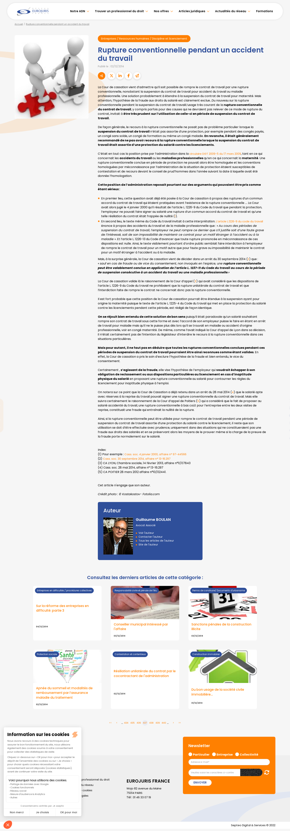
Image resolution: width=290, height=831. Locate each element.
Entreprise (225, 755)
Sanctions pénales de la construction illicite (222, 627)
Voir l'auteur (146, 533)
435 (132, 724)
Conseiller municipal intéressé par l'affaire (142, 627)
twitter (283, 401)
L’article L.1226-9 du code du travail (241, 221)
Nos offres (161, 11)
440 (164, 724)
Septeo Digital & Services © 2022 (251, 827)
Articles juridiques (192, 11)
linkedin (283, 408)
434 (126, 724)
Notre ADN (77, 11)
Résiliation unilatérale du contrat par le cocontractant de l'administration (144, 675)
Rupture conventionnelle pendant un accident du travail (57, 24)
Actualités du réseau (230, 11)
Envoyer (200, 784)
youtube (283, 415)
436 (139, 724)
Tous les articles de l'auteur (156, 541)
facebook (283, 393)
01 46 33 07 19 (142, 799)
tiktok (283, 438)
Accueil (19, 24)
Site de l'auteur (148, 545)
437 (145, 724)
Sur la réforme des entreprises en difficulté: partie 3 (64, 609)
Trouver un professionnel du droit (119, 11)
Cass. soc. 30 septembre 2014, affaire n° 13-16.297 (138, 459)
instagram (283, 423)
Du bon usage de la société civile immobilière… (218, 693)
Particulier (201, 755)
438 (151, 724)
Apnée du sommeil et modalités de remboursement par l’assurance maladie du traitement (65, 694)
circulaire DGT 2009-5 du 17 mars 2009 (217, 154)
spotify (283, 430)
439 (158, 724)
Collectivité (249, 755)
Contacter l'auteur (151, 537)
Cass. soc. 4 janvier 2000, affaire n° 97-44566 (157, 454)
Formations (264, 11)
